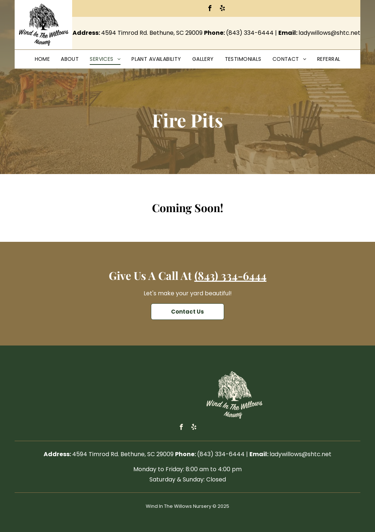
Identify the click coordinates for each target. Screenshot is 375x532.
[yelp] (222, 9)
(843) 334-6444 (250, 33)
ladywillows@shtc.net (329, 33)
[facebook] (210, 9)
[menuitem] (42, 59)
